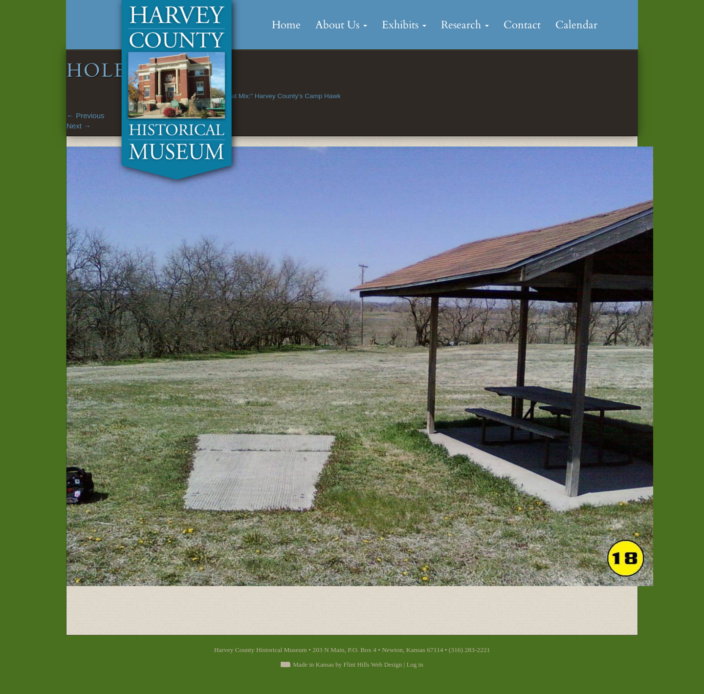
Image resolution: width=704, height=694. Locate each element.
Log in (414, 664)
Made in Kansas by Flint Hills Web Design (347, 664)
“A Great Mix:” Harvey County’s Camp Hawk (276, 96)
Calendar (576, 25)
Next (78, 126)
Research (465, 25)
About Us (341, 25)
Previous (85, 115)
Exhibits (404, 25)
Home (286, 25)
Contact (522, 25)
